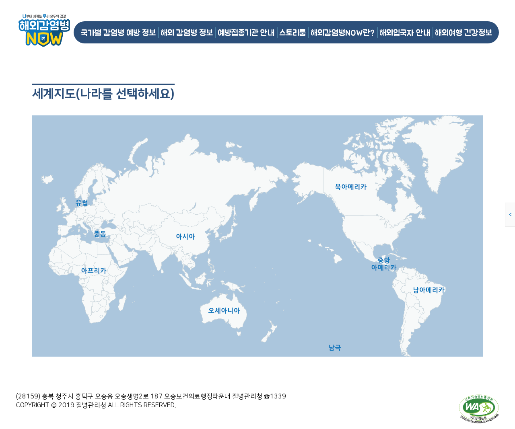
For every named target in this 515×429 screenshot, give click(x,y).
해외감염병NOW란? (343, 32)
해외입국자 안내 (404, 32)
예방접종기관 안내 (246, 32)
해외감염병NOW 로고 (44, 30)
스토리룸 (292, 32)
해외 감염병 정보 (187, 32)
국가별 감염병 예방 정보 (118, 32)
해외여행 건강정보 (463, 32)
